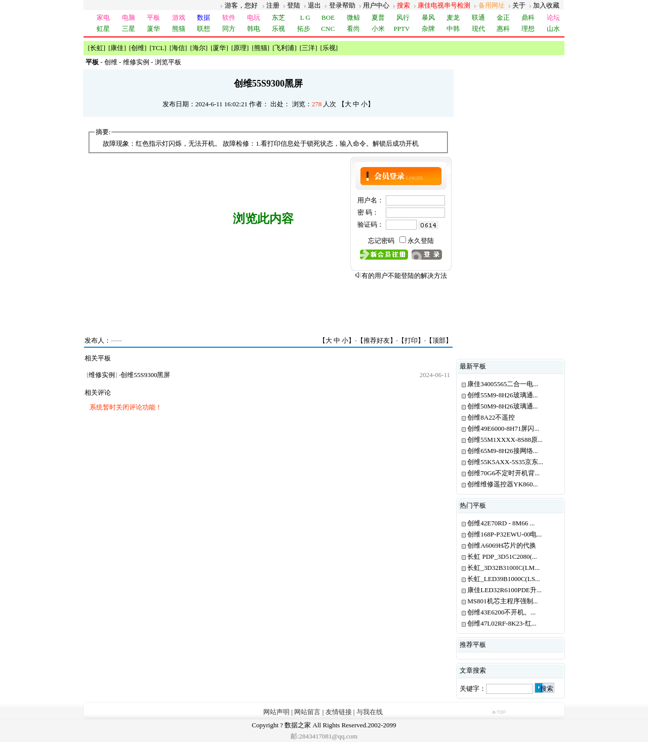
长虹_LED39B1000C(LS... (503, 579)
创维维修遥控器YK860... (502, 484)
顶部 (439, 340)
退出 (314, 5)
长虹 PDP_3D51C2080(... (502, 556)
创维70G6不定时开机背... (503, 473)
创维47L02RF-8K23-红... (501, 623)
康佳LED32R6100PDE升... (504, 590)
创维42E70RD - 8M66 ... (501, 523)
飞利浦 (284, 48)
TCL (158, 48)
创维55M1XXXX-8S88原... (504, 439)
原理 (240, 48)
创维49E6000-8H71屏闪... (503, 428)
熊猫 (260, 48)
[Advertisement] (269, 304)
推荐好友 (376, 340)
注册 (272, 5)
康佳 (117, 48)
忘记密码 (381, 240)
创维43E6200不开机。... (501, 612)
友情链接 (339, 712)
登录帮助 (342, 5)
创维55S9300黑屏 (145, 375)
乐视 (329, 48)
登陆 (293, 5)
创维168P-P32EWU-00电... (504, 534)
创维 (137, 48)
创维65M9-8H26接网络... (502, 451)
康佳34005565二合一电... (502, 384)
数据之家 (298, 725)
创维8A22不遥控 (491, 417)
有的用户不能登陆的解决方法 (404, 275)
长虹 (96, 48)
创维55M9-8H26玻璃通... (502, 395)
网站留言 (307, 712)
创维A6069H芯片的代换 (501, 545)
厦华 (219, 48)
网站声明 (276, 712)
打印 (411, 340)
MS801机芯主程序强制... (502, 601)
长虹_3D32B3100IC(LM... (503, 567)
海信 (178, 48)
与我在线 (369, 712)
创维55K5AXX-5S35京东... (505, 462)
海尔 (199, 48)
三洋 (308, 48)
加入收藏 (546, 5)
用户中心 (376, 5)
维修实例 (136, 62)
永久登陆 (421, 240)
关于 (518, 5)
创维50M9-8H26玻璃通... (502, 406)
